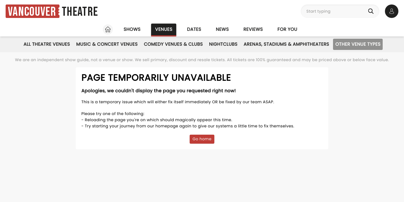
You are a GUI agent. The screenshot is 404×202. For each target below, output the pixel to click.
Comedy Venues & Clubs (173, 44)
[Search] (372, 11)
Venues (164, 29)
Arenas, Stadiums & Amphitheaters (286, 44)
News (222, 29)
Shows (131, 29)
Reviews (253, 29)
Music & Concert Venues (106, 44)
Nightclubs (223, 44)
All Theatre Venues (47, 44)
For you (287, 29)
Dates (194, 29)
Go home (202, 139)
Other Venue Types (357, 44)
